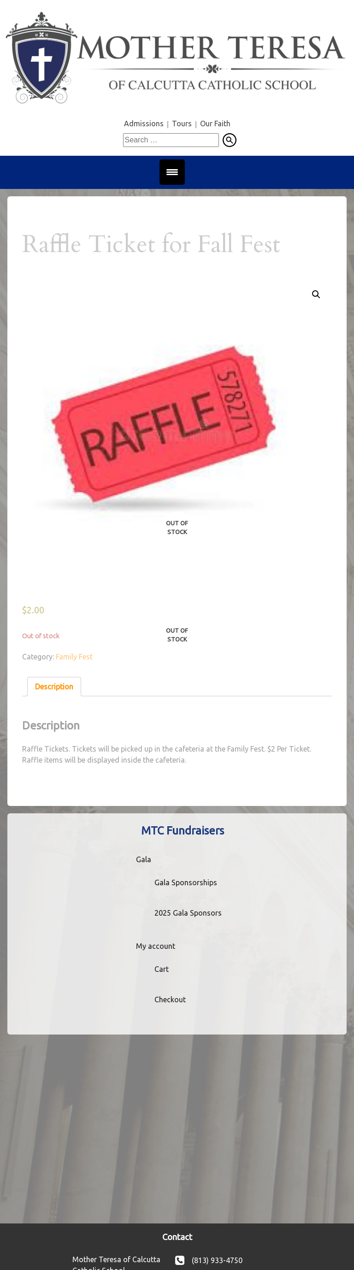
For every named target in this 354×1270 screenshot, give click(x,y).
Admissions (144, 123)
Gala (143, 859)
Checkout (170, 999)
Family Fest (74, 657)
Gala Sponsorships (185, 882)
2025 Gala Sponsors (188, 913)
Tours (182, 123)
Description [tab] (54, 686)
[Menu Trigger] (172, 172)
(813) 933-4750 (217, 1260)
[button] (316, 294)
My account (155, 946)
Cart (161, 969)
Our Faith (215, 123)
